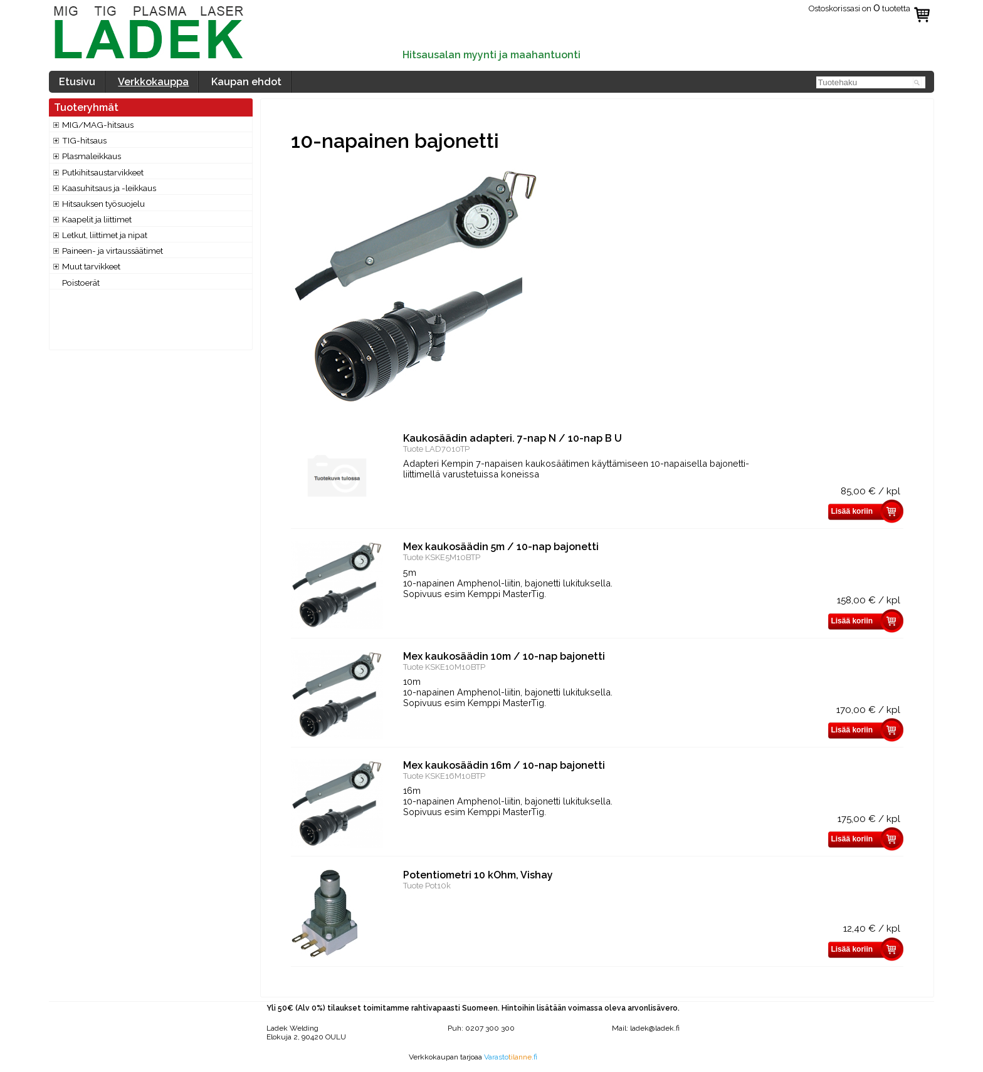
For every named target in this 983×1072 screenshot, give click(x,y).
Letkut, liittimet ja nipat (104, 235)
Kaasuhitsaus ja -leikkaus (109, 188)
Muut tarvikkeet (91, 266)
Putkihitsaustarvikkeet (103, 172)
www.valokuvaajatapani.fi (473, 1065)
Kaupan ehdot (246, 82)
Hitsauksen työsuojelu (103, 204)
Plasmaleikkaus (91, 156)
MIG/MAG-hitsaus (98, 125)
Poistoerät (81, 283)
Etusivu (77, 82)
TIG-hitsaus (84, 140)
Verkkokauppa (153, 82)
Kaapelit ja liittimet (97, 219)
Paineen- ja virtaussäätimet (112, 251)
